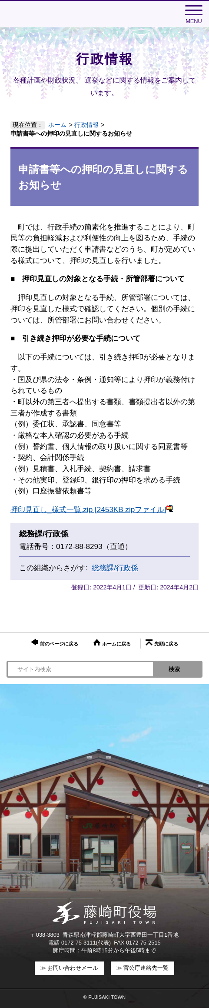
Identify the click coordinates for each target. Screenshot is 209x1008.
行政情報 (86, 124)
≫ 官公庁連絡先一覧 (142, 968)
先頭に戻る (162, 642)
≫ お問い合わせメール (69, 968)
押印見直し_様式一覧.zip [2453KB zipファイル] (91, 510)
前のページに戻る (54, 642)
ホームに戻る (112, 642)
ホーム (57, 124)
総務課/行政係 (115, 568)
